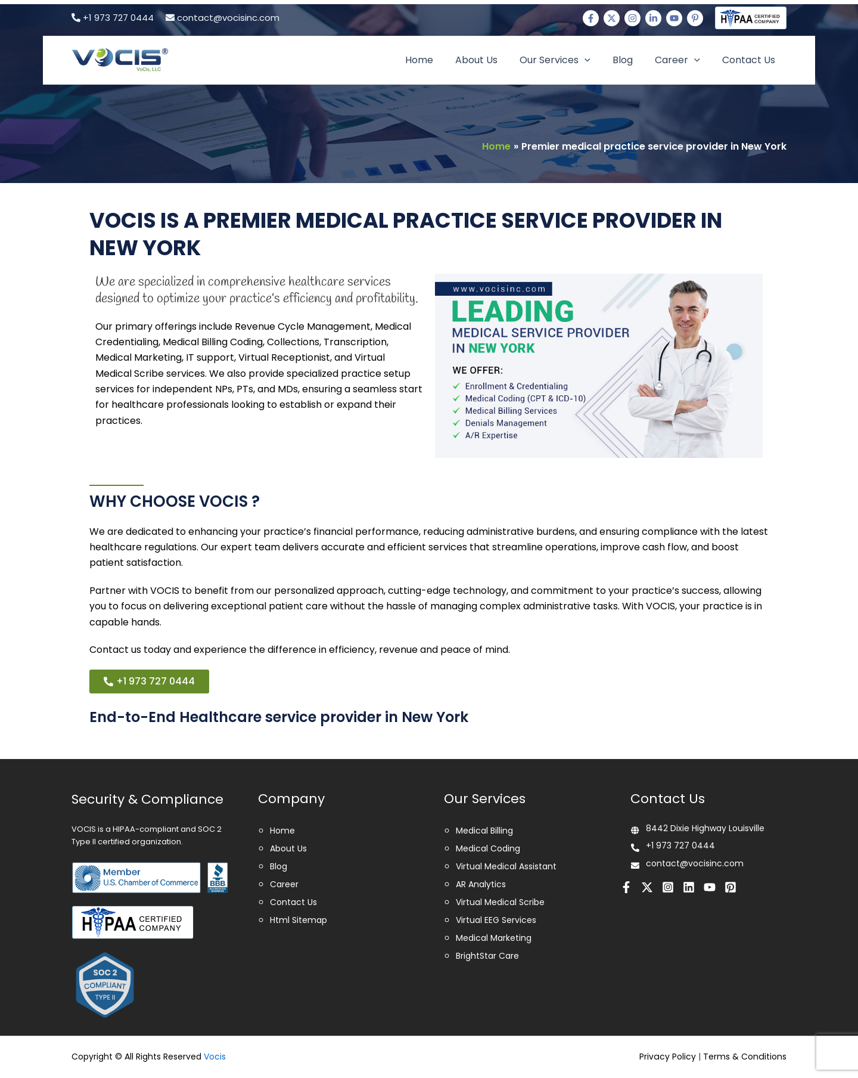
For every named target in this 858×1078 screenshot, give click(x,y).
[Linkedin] (653, 18)
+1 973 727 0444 (113, 17)
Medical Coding (488, 848)
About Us (491, 60)
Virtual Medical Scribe (500, 902)
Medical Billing (484, 831)
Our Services (566, 60)
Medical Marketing (493, 938)
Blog (630, 60)
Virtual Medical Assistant (506, 866)
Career (682, 60)
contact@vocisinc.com (222, 17)
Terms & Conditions (745, 1056)
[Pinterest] (695, 18)
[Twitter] (612, 18)
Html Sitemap (298, 920)
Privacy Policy (669, 1056)
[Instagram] (632, 18)
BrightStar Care (487, 956)
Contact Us (750, 60)
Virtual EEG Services (496, 920)
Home (436, 60)
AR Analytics (481, 884)
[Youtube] (674, 18)
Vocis (215, 1056)
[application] (596, 60)
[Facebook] (591, 18)
